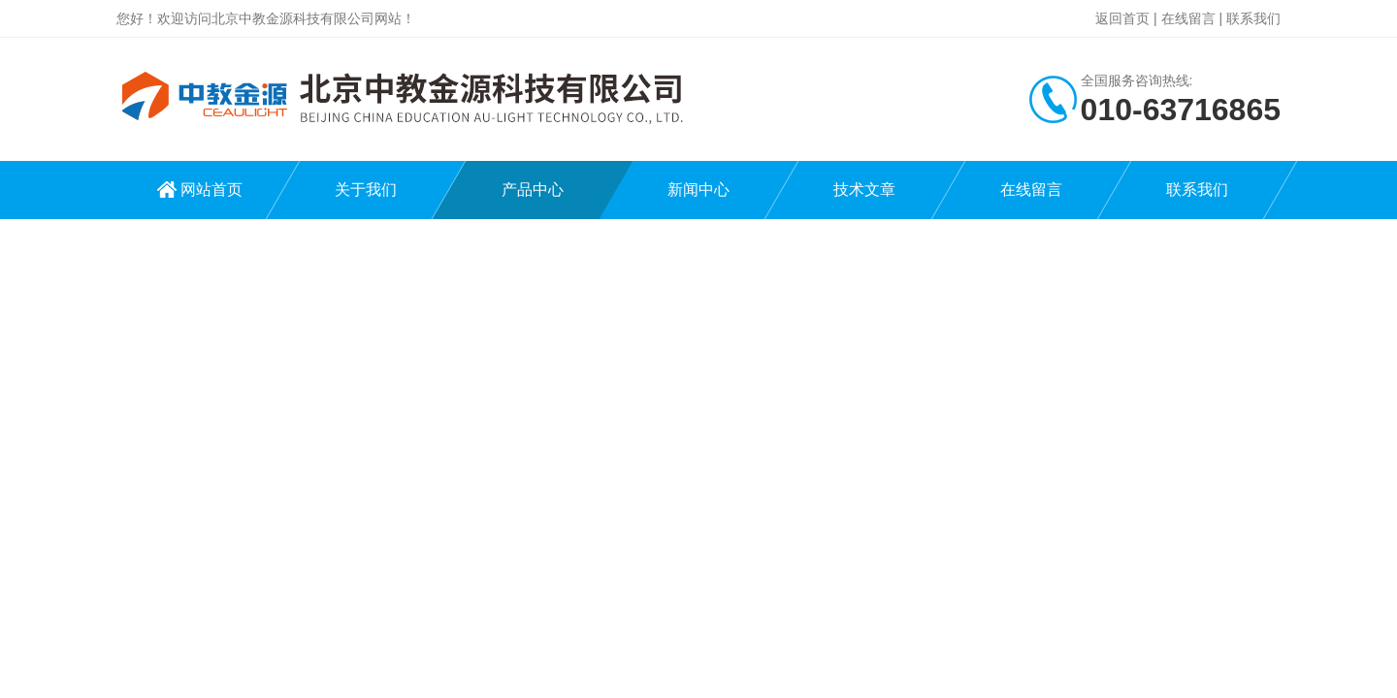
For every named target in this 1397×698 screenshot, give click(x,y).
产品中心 (533, 189)
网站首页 (211, 189)
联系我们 (1253, 18)
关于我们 (366, 189)
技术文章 (864, 189)
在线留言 (1188, 18)
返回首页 (1122, 18)
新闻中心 (698, 189)
